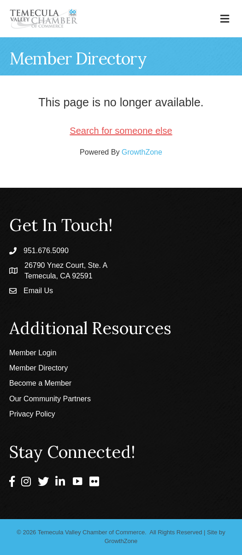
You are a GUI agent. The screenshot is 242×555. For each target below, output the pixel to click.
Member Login (32, 353)
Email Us (38, 291)
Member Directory (38, 368)
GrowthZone (142, 152)
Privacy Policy (32, 414)
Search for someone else (121, 131)
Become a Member (40, 383)
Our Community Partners (50, 399)
